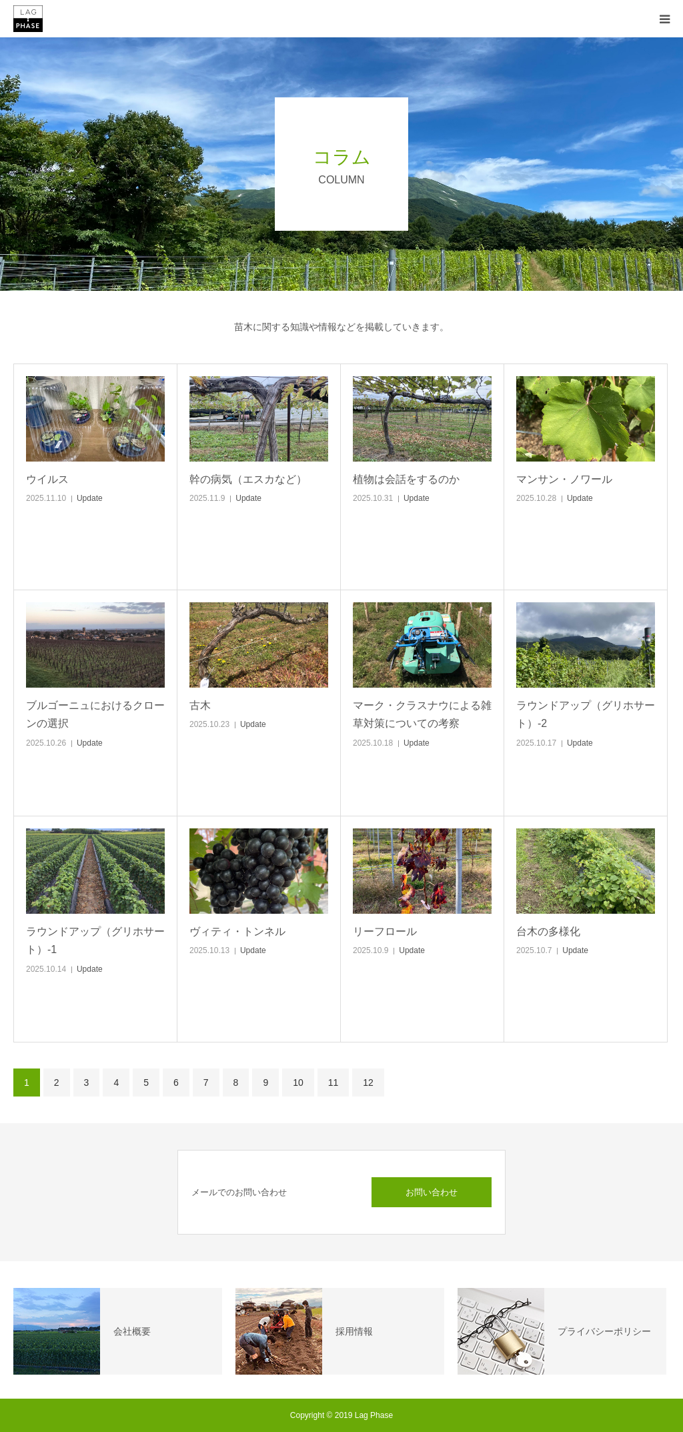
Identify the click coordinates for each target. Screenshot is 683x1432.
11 (333, 1082)
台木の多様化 (548, 931)
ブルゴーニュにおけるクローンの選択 (95, 714)
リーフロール (385, 931)
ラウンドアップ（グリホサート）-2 (585, 714)
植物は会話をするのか (406, 479)
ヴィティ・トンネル (237, 931)
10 (298, 1082)
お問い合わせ (432, 1192)
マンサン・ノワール (564, 479)
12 (368, 1082)
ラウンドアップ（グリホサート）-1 (95, 940)
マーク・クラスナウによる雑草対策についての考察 (422, 714)
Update (90, 498)
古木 (200, 705)
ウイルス (47, 479)
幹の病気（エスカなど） (248, 479)
